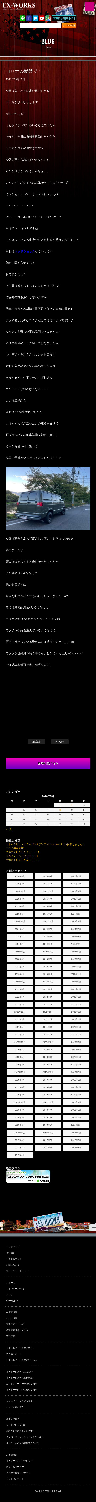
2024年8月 (20, 929)
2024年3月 (76, 936)
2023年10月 (48, 952)
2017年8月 (20, 1140)
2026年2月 (20, 884)
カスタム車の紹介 (15, 1407)
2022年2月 (20, 1004)
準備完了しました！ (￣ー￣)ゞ (24, 852)
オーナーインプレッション (19, 1460)
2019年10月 (48, 1072)
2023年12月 (76, 944)
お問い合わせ (12, 1265)
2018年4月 (48, 1117)
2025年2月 (20, 914)
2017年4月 (48, 1147)
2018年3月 (76, 1117)
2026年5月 (20, 876)
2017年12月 (76, 1125)
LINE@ (22, 18)
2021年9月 (76, 1012)
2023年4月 (48, 967)
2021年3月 (76, 1027)
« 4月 (9, 829)
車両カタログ (12, 1419)
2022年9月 (76, 982)
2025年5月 (20, 906)
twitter (35, 18)
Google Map (48, 18)
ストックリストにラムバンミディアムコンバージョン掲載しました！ (45, 844)
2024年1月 (48, 944)
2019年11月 (19, 1072)
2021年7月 (48, 1019)
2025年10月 (48, 891)
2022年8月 (20, 989)
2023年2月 (20, 974)
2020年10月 (48, 1042)
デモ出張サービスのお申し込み (21, 1360)
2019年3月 (76, 1087)
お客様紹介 (11, 1454)
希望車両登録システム (17, 1330)
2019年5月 (20, 1087)
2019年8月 (20, 1080)
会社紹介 (10, 1253)
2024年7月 (48, 929)
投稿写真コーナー (15, 1466)
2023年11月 (19, 952)
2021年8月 (20, 1019)
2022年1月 (48, 1004)
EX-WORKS (25, 6)
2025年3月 (76, 906)
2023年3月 (76, 967)
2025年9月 (76, 891)
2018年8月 (20, 1110)
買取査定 (10, 1336)
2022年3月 (76, 997)
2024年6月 (76, 929)
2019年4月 (48, 1087)
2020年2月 (20, 1065)
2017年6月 (76, 1140)
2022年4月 (48, 997)
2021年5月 (20, 1027)
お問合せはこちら (48, 763)
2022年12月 (76, 974)
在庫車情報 (11, 1312)
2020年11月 (19, 1042)
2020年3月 (76, 1057)
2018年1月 (48, 1125)
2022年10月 (48, 982)
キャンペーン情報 (15, 1288)
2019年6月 (76, 1080)
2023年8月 (20, 959)
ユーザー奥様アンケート (18, 1472)
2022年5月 (20, 997)
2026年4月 (48, 876)
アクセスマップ (14, 1259)
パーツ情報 (11, 1318)
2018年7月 (48, 1110)
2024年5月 (20, 936)
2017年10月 (48, 1133)
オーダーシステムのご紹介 (19, 1371)
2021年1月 (48, 1034)
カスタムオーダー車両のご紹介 (21, 1383)
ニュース (10, 1282)
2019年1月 (48, 1095)
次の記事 (60, 741)
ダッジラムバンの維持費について (22, 1443)
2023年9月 (76, 952)
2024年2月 (20, 944)
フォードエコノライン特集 (19, 1401)
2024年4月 (48, 936)
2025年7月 (48, 899)
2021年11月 (19, 1012)
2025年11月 (19, 891)
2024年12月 (76, 914)
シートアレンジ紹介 (16, 1425)
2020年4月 (48, 1057)
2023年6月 (76, 959)
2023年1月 (48, 974)
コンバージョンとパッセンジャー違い (25, 1437)
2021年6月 (76, 1019)
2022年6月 (76, 989)
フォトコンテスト (15, 1478)
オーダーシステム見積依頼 (19, 1377)
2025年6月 (76, 899)
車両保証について (15, 1324)
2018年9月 (76, 1102)
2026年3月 (76, 876)
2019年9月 (76, 1072)
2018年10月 (48, 1102)
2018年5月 (20, 1117)
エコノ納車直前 (15, 848)
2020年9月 (76, 1042)
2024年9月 (76, 921)
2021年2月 (20, 1034)
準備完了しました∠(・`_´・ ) (22, 859)
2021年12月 (76, 1004)
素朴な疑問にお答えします (19, 1431)
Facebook (29, 18)
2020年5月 (20, 1057)
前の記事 (36, 741)
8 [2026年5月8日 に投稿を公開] (60, 810)
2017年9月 (76, 1133)
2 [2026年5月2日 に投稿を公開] (72, 805)
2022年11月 (19, 982)
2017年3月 (76, 1147)
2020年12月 (76, 1034)
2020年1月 (48, 1065)
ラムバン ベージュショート (22, 855)
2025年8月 (20, 899)
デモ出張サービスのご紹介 (19, 1348)
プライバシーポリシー (17, 1271)
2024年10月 (48, 921)
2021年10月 (48, 1012)
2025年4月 (48, 906)
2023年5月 (20, 967)
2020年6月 (76, 1049)
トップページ (12, 1247)
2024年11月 (19, 921)
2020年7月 (48, 1049)
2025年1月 (48, 914)
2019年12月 (76, 1065)
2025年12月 (76, 884)
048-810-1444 (66, 18)
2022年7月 (48, 989)
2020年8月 (20, 1049)
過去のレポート (14, 1354)
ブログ (9, 1294)
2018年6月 (76, 1110)
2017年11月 (19, 1133)
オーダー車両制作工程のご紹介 (21, 1389)
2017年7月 (48, 1140)
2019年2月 (20, 1095)
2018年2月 (20, 1125)
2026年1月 (48, 884)
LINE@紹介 (12, 1300)
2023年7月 (48, 959)
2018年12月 (76, 1095)
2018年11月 (19, 1102)
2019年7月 (48, 1080)
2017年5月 (20, 1147)
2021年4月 (48, 1027)
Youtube (41, 18)
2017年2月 (20, 1155)
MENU (89, 6)
